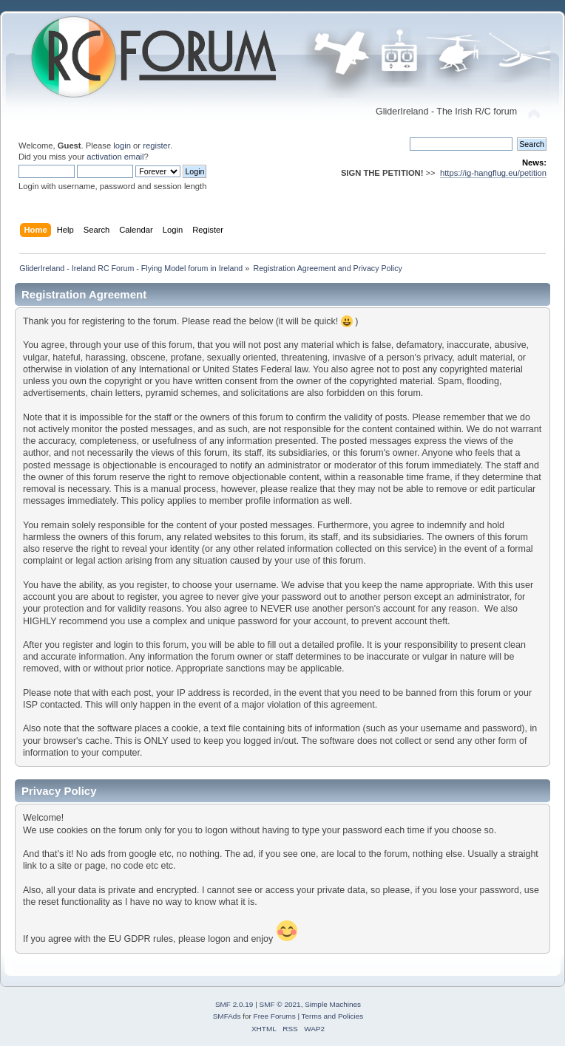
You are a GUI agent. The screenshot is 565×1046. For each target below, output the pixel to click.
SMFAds (227, 1016)
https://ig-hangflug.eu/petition (493, 172)
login (122, 145)
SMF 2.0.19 (234, 1004)
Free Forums (275, 1016)
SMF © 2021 (280, 1004)
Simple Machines (333, 1004)
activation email (115, 156)
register (156, 145)
